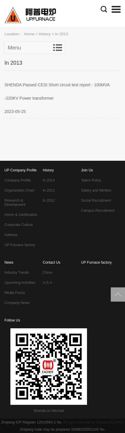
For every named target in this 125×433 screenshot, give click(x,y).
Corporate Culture (18, 225)
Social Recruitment (96, 200)
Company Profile (17, 180)
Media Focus (14, 293)
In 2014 (49, 180)
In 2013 (49, 190)
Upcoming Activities (19, 283)
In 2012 (49, 200)
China (47, 272)
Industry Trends (16, 272)
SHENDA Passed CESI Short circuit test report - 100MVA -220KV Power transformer (57, 91)
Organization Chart (19, 190)
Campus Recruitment (98, 210)
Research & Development (15, 202)
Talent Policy (91, 180)
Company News (17, 303)
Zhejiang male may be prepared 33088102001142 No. (62, 429)
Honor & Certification (20, 215)
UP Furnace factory (19, 245)
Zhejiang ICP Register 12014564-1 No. (31, 422)
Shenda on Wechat (49, 411)
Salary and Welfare (96, 190)
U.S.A (47, 283)
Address (11, 235)
